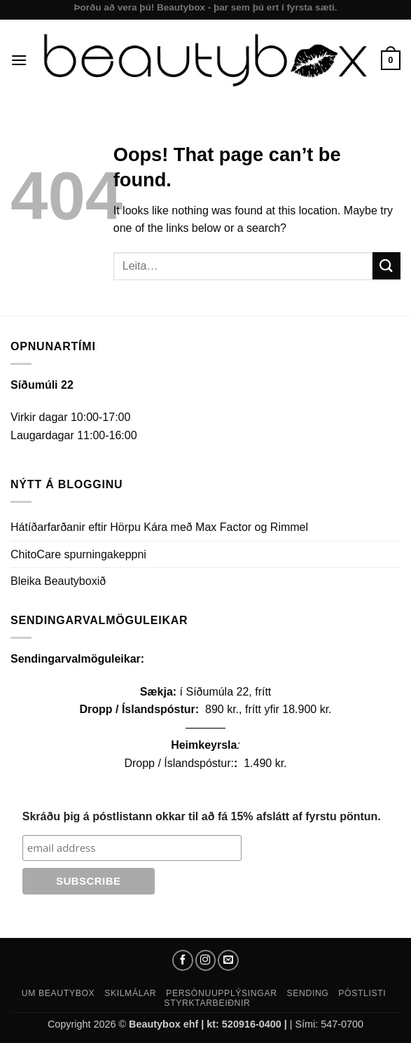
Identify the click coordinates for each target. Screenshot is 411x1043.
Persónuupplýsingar (221, 993)
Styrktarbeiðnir (207, 1003)
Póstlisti (362, 993)
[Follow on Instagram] (205, 960)
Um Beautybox (58, 993)
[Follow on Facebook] (182, 960)
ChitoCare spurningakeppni (78, 554)
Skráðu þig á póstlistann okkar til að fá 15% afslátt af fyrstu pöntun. (201, 816)
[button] (19, 60)
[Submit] (386, 265)
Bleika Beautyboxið (58, 581)
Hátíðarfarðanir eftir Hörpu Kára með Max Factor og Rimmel (159, 527)
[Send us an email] (228, 960)
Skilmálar (130, 993)
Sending (307, 993)
